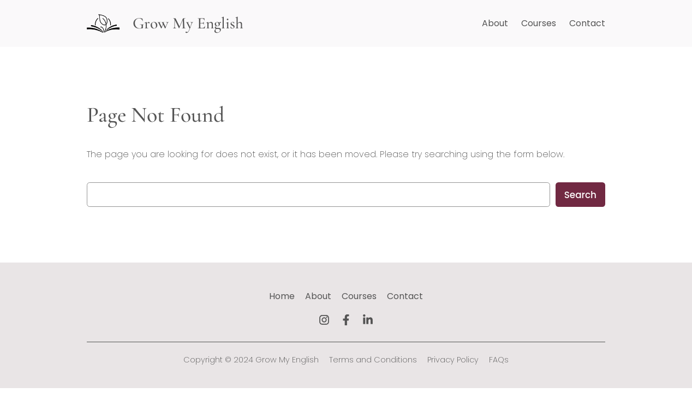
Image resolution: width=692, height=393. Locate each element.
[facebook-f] (346, 319)
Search (580, 194)
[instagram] (324, 319)
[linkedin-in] (367, 319)
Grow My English (188, 23)
